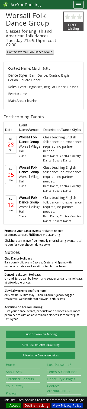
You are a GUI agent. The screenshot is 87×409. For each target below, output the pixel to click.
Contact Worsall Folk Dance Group (29, 52)
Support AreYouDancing (41, 334)
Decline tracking (36, 405)
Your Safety (14, 386)
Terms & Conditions (62, 372)
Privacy (11, 393)
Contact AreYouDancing (58, 388)
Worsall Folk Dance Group (29, 139)
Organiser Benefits (20, 379)
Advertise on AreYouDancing (41, 345)
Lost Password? (59, 364)
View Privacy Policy (67, 405)
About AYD (14, 372)
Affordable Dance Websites (41, 355)
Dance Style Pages (61, 379)
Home (10, 364)
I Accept (14, 405)
